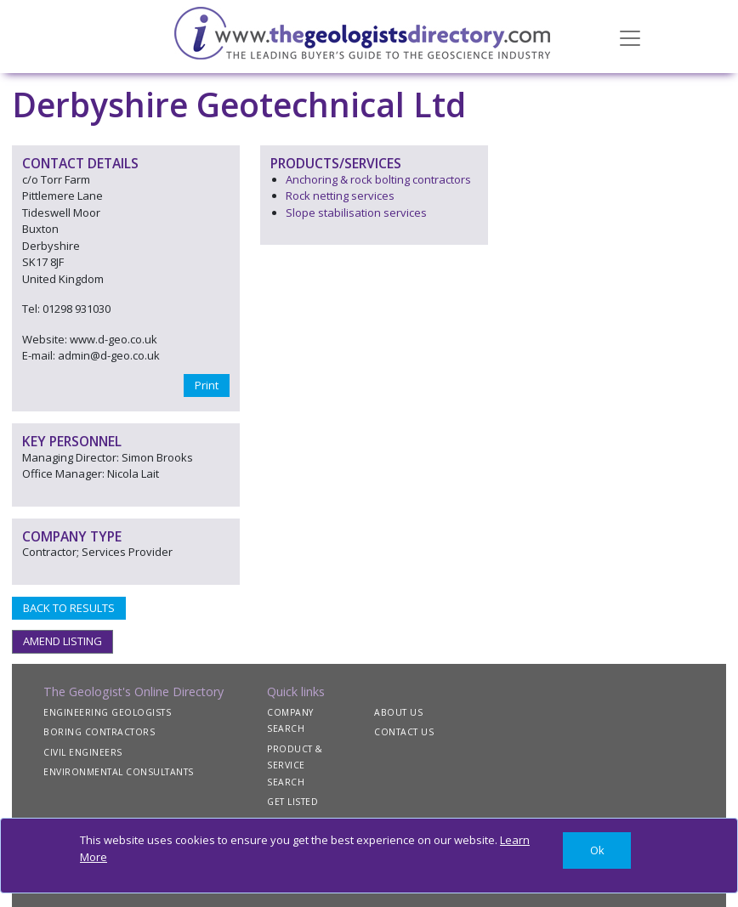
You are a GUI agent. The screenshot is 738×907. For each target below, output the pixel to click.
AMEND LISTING (62, 641)
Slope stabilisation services (356, 212)
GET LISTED (292, 802)
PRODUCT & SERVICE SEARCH (295, 765)
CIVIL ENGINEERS (82, 752)
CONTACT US (404, 732)
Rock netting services (340, 195)
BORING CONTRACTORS (99, 732)
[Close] (597, 850)
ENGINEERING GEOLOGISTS (107, 712)
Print (207, 385)
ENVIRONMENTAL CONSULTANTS (118, 772)
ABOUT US (398, 712)
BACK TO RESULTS (69, 607)
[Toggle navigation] (630, 36)
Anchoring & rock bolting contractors (378, 179)
